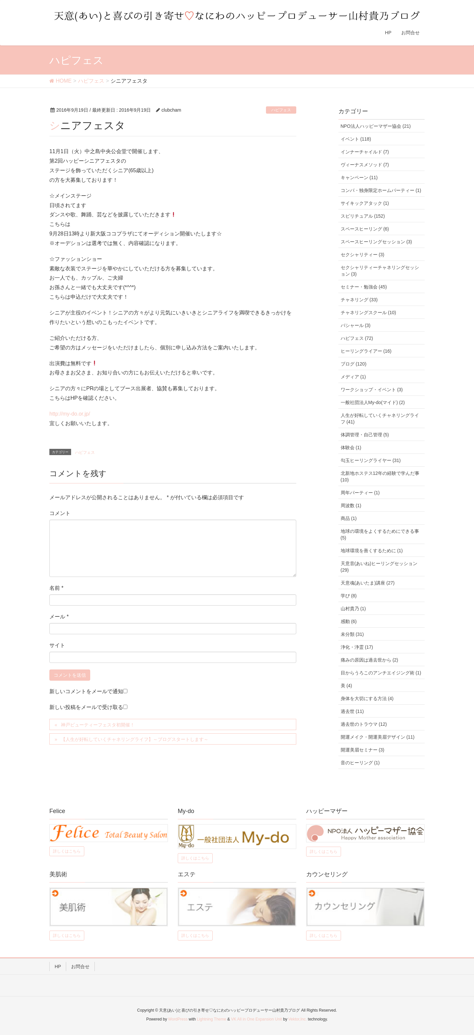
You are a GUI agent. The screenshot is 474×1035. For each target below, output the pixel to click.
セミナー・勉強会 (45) (364, 286)
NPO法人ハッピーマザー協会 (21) (376, 126)
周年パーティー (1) (360, 492)
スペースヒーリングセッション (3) (376, 241)
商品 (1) (349, 518)
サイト (57, 645)
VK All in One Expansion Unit (256, 1019)
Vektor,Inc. (297, 1019)
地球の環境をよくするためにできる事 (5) (380, 534)
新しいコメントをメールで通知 (86, 691)
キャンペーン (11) (359, 177)
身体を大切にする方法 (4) (367, 698)
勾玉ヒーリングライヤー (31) (371, 460)
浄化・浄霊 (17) (357, 647)
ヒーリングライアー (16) (366, 351)
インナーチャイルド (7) (365, 151)
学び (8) (349, 595)
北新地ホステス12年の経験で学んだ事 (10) (380, 476)
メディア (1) (353, 376)
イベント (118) (356, 139)
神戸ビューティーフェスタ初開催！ (98, 724)
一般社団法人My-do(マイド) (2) (373, 402)
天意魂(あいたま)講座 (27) (368, 583)
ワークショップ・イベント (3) (372, 389)
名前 (56, 588)
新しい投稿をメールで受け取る (86, 707)
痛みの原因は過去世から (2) (369, 660)
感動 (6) (349, 621)
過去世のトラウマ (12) (364, 724)
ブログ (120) (354, 364)
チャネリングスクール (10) (368, 312)
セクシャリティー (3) (362, 254)
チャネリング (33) (359, 299)
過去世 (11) (352, 711)
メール (59, 616)
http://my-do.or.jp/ (69, 414)
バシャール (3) (356, 325)
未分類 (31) (352, 634)
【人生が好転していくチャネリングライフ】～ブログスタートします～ (134, 739)
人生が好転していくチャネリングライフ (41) (380, 418)
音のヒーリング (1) (360, 762)
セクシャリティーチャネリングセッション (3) (380, 271)
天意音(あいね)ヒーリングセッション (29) (379, 567)
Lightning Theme (211, 1019)
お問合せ (80, 966)
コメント (59, 513)
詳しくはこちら (67, 851)
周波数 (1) (351, 505)
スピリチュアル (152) (363, 216)
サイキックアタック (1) (365, 203)
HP (58, 966)
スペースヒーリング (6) (365, 229)
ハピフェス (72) (357, 338)
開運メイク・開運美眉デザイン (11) (378, 737)
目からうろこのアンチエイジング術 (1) (381, 672)
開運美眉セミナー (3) (362, 749)
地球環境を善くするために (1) (372, 550)
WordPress (178, 1019)
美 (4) (346, 685)
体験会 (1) (351, 447)
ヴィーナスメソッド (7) (365, 164)
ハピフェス (281, 110)
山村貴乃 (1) (353, 608)
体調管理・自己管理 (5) (365, 434)
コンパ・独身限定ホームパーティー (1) (381, 190)
